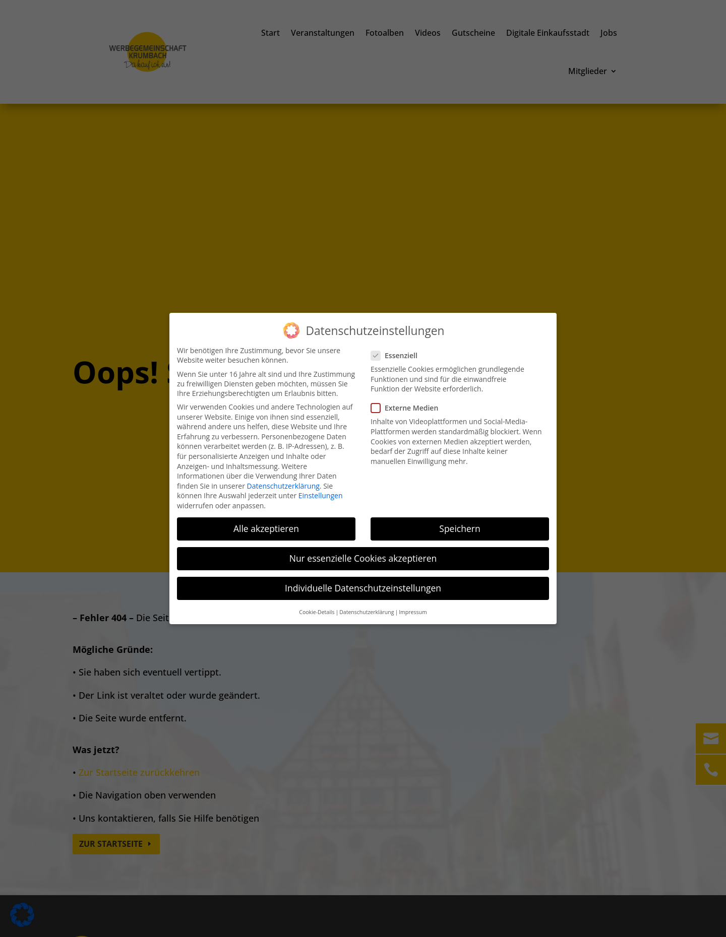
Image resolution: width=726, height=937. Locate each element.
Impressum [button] (413, 610)
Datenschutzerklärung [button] (366, 610)
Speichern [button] (459, 527)
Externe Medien (409, 407)
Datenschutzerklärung (283, 484)
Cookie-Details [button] (316, 610)
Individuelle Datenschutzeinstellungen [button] (363, 587)
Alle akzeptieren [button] (266, 527)
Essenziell (398, 354)
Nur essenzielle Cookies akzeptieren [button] (363, 557)
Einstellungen (320, 494)
